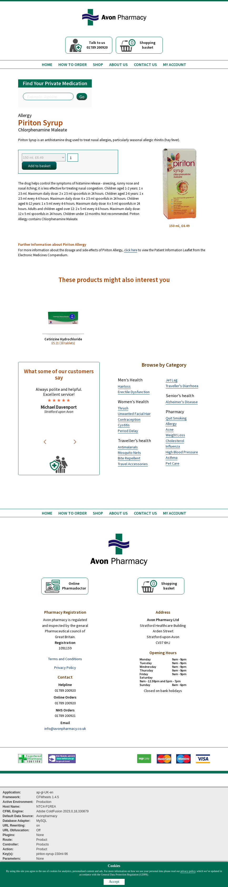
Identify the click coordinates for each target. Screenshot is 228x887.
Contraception (129, 419)
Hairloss (124, 386)
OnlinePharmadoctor (74, 586)
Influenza (173, 446)
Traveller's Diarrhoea (182, 385)
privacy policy (187, 871)
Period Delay (128, 430)
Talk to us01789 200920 (97, 45)
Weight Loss (175, 435)
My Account (174, 64)
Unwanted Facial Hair (134, 413)
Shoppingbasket (142, 44)
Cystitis (124, 425)
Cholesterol (175, 440)
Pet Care (172, 463)
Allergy (171, 423)
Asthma (172, 457)
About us (118, 64)
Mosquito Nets (129, 452)
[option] (59, 400)
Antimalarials (128, 447)
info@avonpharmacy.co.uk (65, 728)
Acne (170, 429)
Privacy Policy (65, 667)
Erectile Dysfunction (134, 391)
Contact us (145, 64)
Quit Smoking (176, 418)
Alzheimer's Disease (182, 401)
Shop (98, 64)
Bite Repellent (129, 458)
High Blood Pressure (182, 452)
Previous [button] (45, 441)
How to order (72, 64)
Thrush (123, 408)
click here (130, 250)
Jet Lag (172, 380)
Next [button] (75, 441)
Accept (114, 882)
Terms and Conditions (65, 659)
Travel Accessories (133, 464)
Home (47, 64)
